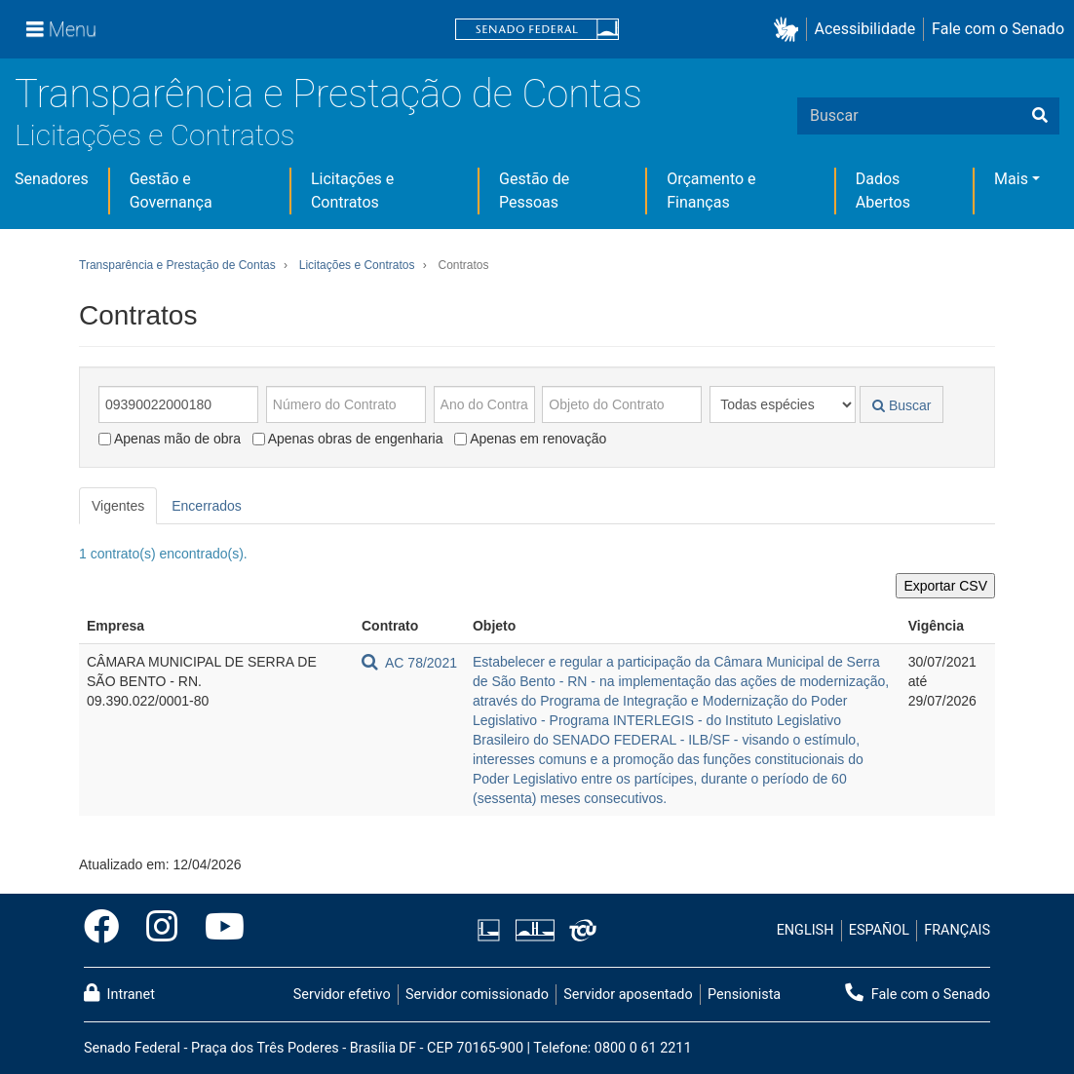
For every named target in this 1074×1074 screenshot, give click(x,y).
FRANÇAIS (957, 930)
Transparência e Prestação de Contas (328, 94)
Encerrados (207, 506)
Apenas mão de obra (169, 438)
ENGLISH (805, 930)
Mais (1011, 179)
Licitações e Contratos (154, 135)
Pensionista (744, 994)
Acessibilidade (865, 28)
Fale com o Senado (998, 28)
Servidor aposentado (627, 994)
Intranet (119, 993)
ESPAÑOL (879, 930)
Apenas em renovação (530, 438)
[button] (790, 30)
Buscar (901, 405)
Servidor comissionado (477, 994)
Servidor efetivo (342, 994)
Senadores (52, 179)
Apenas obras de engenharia (347, 438)
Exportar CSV (945, 586)
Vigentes (118, 506)
